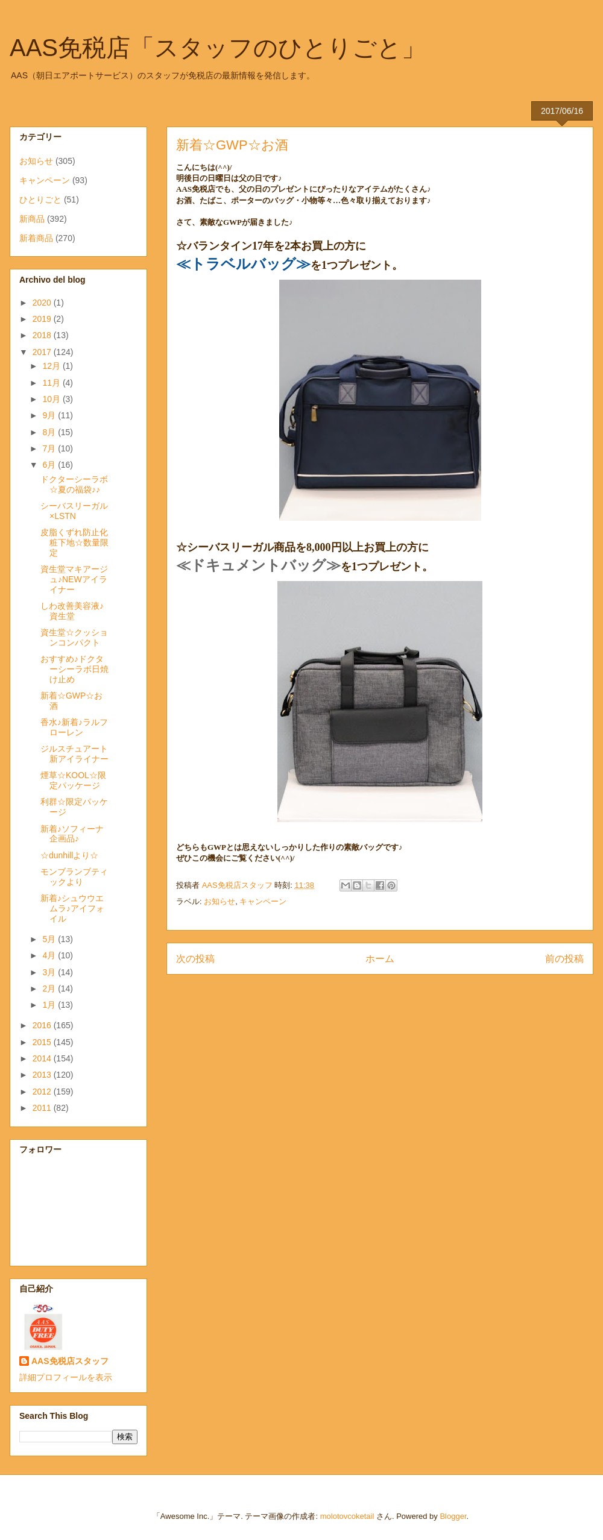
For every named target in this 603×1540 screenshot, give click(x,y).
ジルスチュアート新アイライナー (74, 754)
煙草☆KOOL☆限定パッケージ (73, 780)
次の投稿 (195, 959)
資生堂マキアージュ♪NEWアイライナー (74, 579)
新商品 (32, 219)
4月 (50, 955)
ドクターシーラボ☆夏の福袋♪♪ (74, 484)
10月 (52, 399)
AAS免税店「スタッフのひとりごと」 (218, 47)
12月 (52, 366)
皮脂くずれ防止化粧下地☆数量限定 (74, 542)
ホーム (379, 959)
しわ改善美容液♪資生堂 (72, 611)
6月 (50, 465)
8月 (50, 432)
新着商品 (36, 238)
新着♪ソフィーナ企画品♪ (72, 834)
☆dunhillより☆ (69, 855)
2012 (43, 1091)
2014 (43, 1058)
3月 (50, 972)
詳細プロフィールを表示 (65, 1377)
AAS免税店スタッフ (70, 1361)
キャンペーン (262, 901)
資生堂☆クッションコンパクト (74, 637)
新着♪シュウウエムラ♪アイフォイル (72, 908)
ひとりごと (40, 199)
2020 (43, 302)
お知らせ (219, 901)
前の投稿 (564, 959)
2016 (43, 1025)
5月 (50, 939)
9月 (50, 415)
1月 (50, 1005)
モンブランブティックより (74, 877)
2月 (50, 988)
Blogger (453, 1516)
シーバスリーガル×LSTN (74, 511)
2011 (43, 1108)
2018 (43, 335)
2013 (43, 1075)
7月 (50, 448)
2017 (43, 352)
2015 (43, 1042)
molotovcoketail (347, 1516)
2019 (43, 319)
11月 (52, 383)
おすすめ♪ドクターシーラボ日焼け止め (74, 669)
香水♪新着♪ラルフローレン (74, 727)
